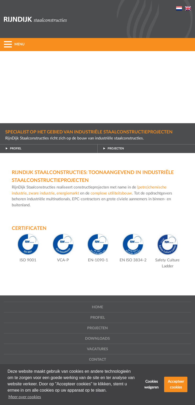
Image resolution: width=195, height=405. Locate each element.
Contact (97, 359)
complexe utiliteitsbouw (111, 193)
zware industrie (42, 193)
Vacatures (97, 349)
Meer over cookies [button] (24, 397)
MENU (14, 44)
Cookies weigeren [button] (151, 384)
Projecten (113, 148)
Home (97, 307)
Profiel (13, 148)
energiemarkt (68, 193)
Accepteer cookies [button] (176, 384)
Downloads (97, 339)
